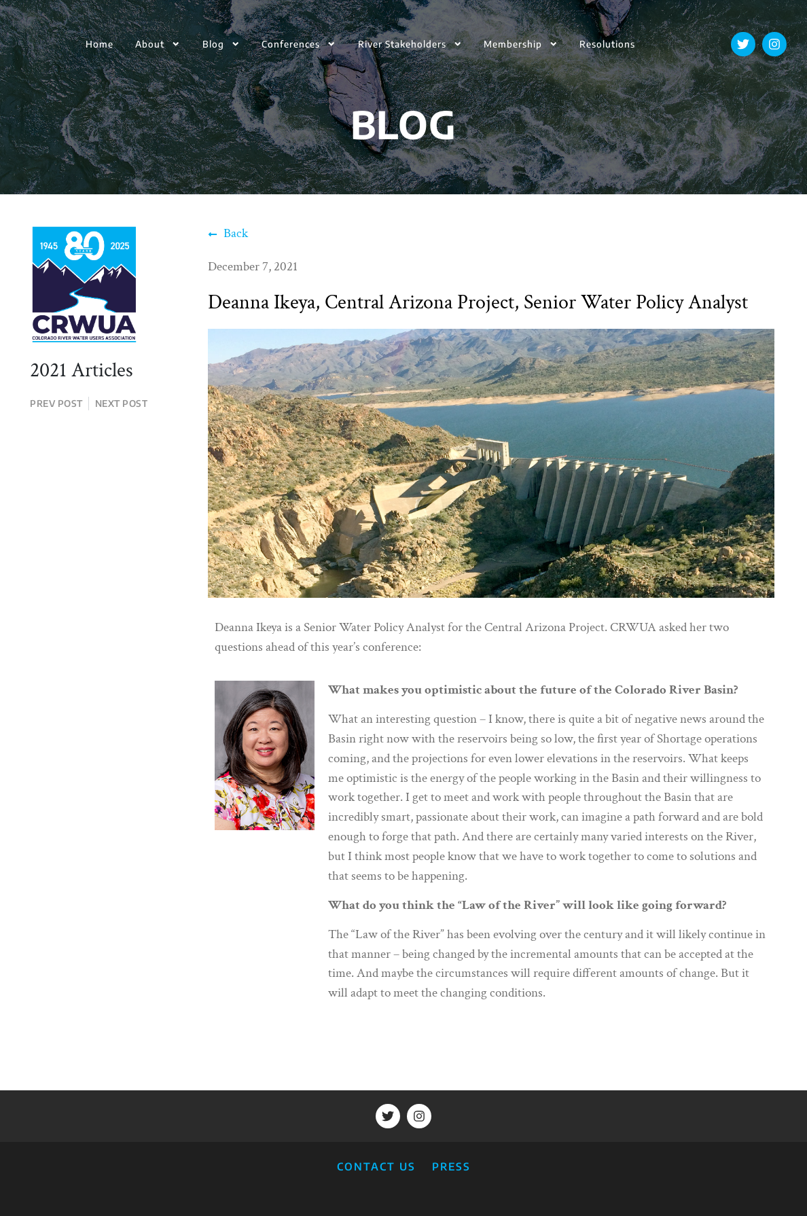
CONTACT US (376, 1166)
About (157, 44)
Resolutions (607, 44)
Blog (221, 44)
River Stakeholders (410, 44)
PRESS (451, 1166)
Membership (521, 44)
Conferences (299, 44)
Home (99, 44)
